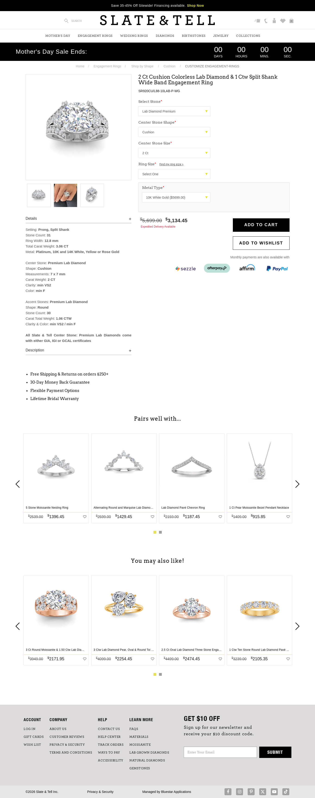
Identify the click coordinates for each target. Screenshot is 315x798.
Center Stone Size (155, 143)
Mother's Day (57, 36)
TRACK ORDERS (111, 744)
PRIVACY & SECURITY (67, 744)
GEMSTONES (139, 768)
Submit (275, 752)
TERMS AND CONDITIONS (71, 752)
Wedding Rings (134, 36)
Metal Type (153, 187)
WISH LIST (32, 744)
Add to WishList (261, 243)
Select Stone (150, 101)
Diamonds (165, 36)
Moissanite (140, 744)
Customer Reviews (67, 737)
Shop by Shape (142, 66)
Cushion (169, 66)
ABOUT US (58, 729)
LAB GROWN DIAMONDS (149, 752)
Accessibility (110, 760)
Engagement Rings (95, 36)
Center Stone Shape (157, 122)
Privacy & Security (100, 792)
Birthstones (194, 36)
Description (35, 350)
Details (31, 218)
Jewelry (221, 36)
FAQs (133, 729)
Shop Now (195, 5)
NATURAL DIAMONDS (147, 760)
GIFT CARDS (34, 737)
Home (80, 66)
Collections (248, 36)
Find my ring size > (171, 164)
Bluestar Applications (176, 792)
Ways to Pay (109, 752)
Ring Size (161, 164)
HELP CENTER (109, 737)
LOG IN (29, 729)
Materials (139, 737)
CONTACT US (109, 729)
